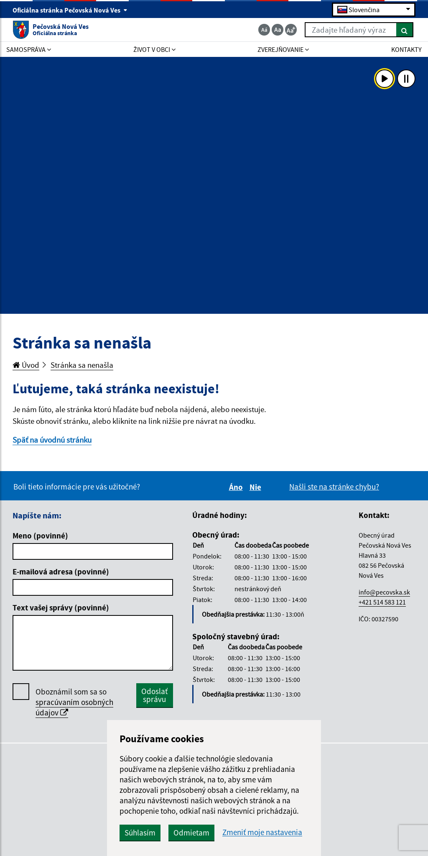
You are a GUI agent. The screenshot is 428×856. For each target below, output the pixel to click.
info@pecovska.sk (384, 592)
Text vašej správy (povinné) (61, 607)
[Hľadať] (404, 29)
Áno (237, 487)
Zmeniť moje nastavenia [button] (262, 832)
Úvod (26, 365)
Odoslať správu (154, 695)
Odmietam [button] (191, 833)
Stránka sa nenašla (82, 365)
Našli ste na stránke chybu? (334, 487)
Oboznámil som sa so (74, 702)
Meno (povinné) (40, 536)
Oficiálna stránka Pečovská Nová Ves (70, 10)
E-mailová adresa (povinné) (61, 571)
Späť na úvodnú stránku (52, 440)
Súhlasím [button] (140, 833)
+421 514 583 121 (382, 602)
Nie (257, 487)
